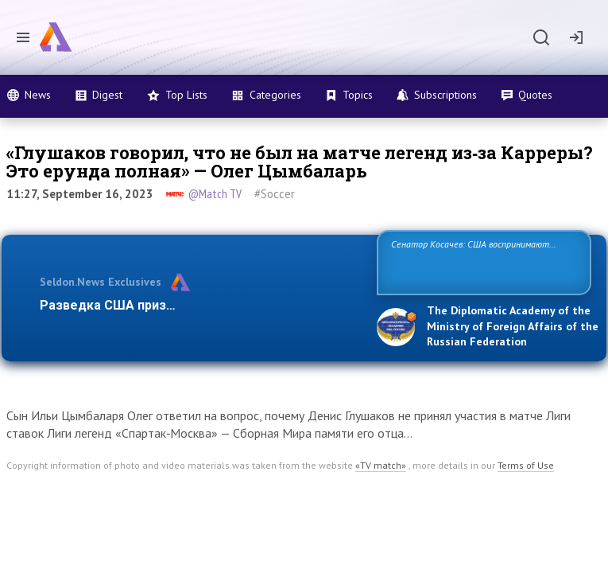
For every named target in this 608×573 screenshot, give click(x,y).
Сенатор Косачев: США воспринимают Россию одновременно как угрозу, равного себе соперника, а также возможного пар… (478, 261)
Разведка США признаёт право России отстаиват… (200, 305)
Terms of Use (526, 465)
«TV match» (380, 465)
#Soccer (274, 193)
